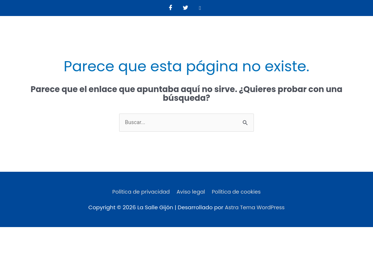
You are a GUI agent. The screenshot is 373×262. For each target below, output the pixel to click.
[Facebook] (170, 8)
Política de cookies (238, 192)
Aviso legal (191, 192)
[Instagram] (200, 8)
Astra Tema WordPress (255, 207)
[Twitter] (185, 8)
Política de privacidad (139, 192)
